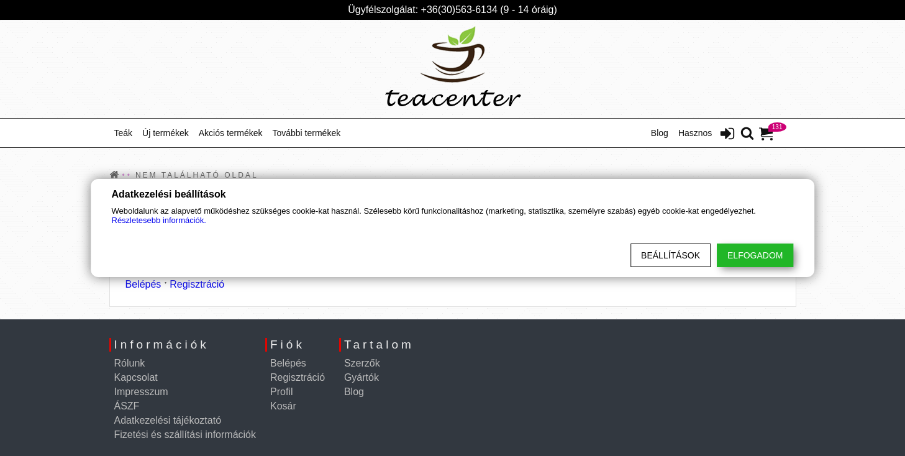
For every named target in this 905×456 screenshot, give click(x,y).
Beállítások (670, 255)
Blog (659, 133)
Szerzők (362, 363)
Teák (123, 133)
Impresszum (141, 391)
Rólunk (129, 363)
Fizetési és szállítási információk (185, 434)
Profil (281, 391)
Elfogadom (755, 255)
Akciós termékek (231, 133)
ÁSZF (127, 406)
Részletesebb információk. (159, 220)
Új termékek (165, 133)
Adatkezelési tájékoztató (168, 420)
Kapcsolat (136, 377)
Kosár (283, 406)
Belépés (143, 284)
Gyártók (361, 377)
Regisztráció (197, 284)
